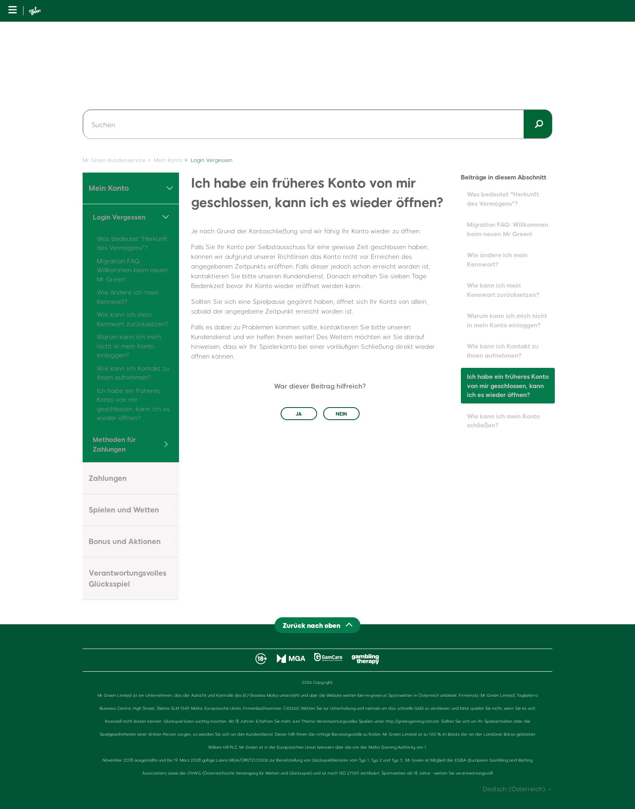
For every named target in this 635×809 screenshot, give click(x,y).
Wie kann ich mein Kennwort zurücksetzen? (503, 290)
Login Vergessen (211, 160)
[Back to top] (317, 625)
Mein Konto (168, 160)
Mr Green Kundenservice (114, 160)
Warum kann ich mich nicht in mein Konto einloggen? (129, 346)
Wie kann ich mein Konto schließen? (503, 420)
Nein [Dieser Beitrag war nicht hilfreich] (341, 413)
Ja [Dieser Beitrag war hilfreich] (299, 413)
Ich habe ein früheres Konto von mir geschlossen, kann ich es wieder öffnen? (508, 385)
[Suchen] (317, 124)
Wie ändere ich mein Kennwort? (497, 259)
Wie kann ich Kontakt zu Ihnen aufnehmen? (503, 350)
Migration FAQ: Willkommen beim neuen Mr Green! (132, 270)
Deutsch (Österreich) (517, 789)
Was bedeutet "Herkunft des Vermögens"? (503, 198)
